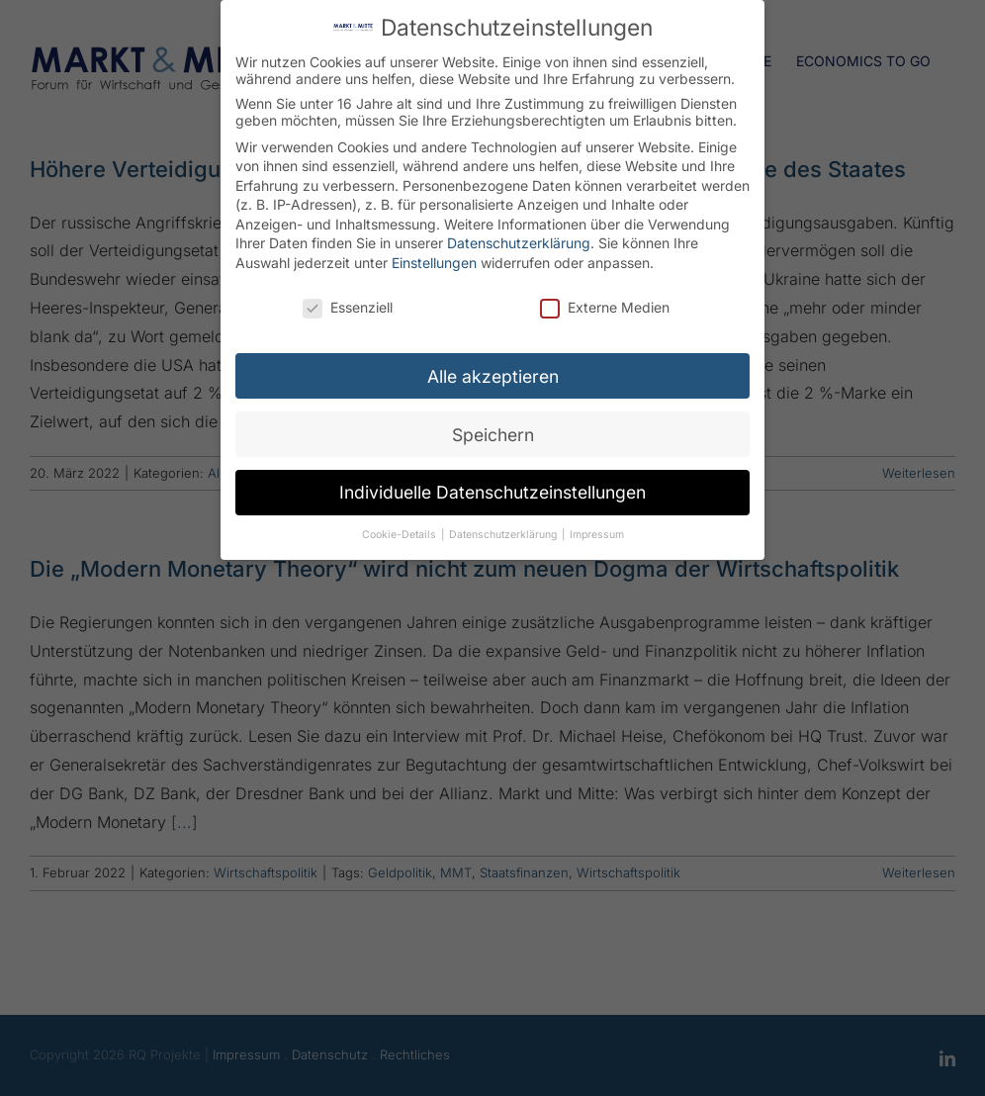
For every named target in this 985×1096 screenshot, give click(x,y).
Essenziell (348, 304)
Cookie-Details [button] (400, 531)
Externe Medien (605, 304)
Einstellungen (434, 259)
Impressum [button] (597, 531)
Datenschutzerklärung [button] (504, 531)
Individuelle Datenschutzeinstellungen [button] (492, 489)
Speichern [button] (493, 430)
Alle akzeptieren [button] (493, 372)
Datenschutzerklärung (518, 239)
